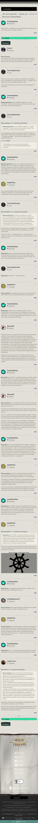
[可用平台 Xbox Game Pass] (19, 769)
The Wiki (8, 140)
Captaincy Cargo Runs (20, 122)
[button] (17, 9)
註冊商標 (33, 818)
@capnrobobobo (5, 56)
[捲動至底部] (25, 821)
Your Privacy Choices (9, 818)
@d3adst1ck (4, 253)
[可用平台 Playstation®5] (19, 757)
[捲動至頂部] (13, 821)
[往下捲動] (23, 821)
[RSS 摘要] (2, 14)
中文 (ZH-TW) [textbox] (17, 797)
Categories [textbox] (7, 9)
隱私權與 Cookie (22, 818)
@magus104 (4, 377)
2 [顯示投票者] (35, 182)
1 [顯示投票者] (35, 21)
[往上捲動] (15, 821)
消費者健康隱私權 (19, 819)
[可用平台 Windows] (19, 761)
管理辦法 (28, 818)
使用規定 (16, 818)
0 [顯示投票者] (35, 47)
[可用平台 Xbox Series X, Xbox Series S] (19, 753)
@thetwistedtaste (6, 102)
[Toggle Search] (34, 9)
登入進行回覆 (5, 38)
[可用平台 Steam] (19, 765)
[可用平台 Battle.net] (19, 773)
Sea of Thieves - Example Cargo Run (19, 552)
